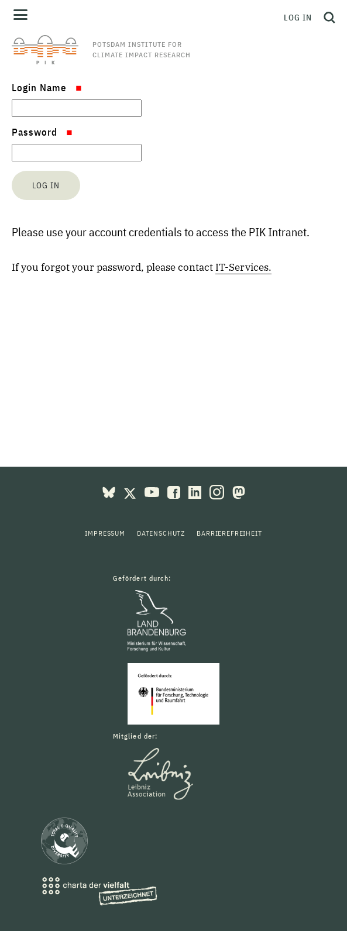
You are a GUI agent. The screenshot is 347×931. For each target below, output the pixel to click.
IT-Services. (243, 267)
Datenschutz (161, 533)
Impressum (105, 533)
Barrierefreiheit (229, 533)
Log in (298, 17)
